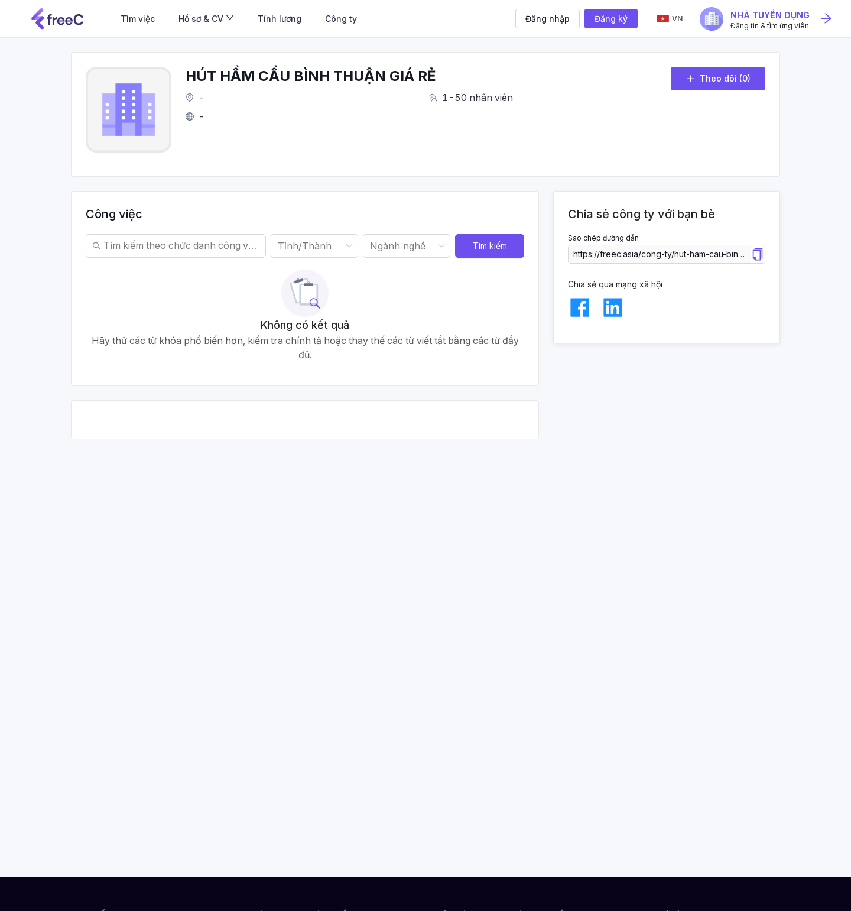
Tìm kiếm (490, 246)
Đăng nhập (547, 19)
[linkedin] (613, 307)
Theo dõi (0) (718, 78)
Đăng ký (611, 19)
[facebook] (580, 307)
